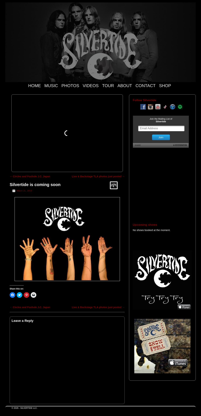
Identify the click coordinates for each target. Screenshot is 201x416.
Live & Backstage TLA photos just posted (98, 176)
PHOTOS (70, 85)
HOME (34, 85)
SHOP (165, 85)
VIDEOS (91, 85)
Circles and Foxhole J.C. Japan (30, 176)
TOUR (108, 85)
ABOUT (124, 85)
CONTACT (146, 85)
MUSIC (51, 85)
